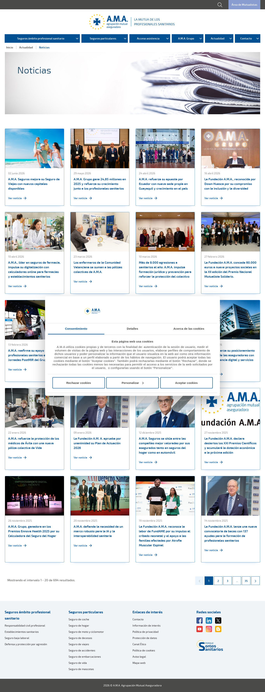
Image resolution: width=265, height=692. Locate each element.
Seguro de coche (79, 619)
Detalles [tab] (132, 328)
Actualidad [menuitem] (217, 38)
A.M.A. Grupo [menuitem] (186, 38)
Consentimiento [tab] (76, 328)
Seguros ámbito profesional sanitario (28, 615)
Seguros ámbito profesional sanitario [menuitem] (40, 38)
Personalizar (133, 382)
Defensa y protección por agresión (26, 644)
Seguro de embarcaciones (85, 656)
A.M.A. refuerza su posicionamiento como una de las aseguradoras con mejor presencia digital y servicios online (229, 357)
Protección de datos (144, 638)
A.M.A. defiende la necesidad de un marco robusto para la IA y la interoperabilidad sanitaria (98, 531)
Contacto (138, 619)
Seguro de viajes (79, 644)
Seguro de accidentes (82, 650)
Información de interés (146, 625)
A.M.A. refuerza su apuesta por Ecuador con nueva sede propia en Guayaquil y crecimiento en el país (163, 184)
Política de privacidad (145, 632)
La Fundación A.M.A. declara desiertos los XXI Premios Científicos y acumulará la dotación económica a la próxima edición (230, 445)
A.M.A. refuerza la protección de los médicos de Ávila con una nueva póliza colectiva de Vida (33, 443)
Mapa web (139, 663)
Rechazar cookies (78, 382)
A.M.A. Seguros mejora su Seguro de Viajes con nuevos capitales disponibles (34, 184)
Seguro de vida (78, 663)
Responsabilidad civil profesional (25, 625)
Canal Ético (139, 644)
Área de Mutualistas (244, 4)
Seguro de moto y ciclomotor (86, 632)
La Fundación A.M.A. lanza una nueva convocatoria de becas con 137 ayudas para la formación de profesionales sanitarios (230, 533)
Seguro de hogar (79, 625)
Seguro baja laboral (17, 638)
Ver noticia (17, 198)
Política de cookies (143, 650)
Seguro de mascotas (81, 669)
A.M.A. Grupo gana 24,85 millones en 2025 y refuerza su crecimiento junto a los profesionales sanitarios (100, 184)
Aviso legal (139, 656)
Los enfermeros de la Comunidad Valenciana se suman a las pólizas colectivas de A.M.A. (98, 267)
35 (247, 579)
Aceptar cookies (186, 382)
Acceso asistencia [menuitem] (148, 38)
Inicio (9, 47)
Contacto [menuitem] (246, 38)
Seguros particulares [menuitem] (103, 38)
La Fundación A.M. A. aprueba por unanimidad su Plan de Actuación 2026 (97, 443)
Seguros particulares (86, 611)
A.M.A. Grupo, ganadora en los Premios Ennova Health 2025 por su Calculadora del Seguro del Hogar (33, 531)
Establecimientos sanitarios (22, 632)
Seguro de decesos (80, 638)
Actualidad (26, 47)
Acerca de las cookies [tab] (188, 328)
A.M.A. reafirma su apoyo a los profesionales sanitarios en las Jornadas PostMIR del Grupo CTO (31, 355)
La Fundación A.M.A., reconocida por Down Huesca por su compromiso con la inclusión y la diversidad (230, 184)
